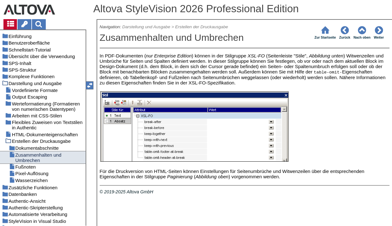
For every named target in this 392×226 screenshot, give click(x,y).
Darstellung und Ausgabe (146, 26)
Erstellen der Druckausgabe (201, 26)
